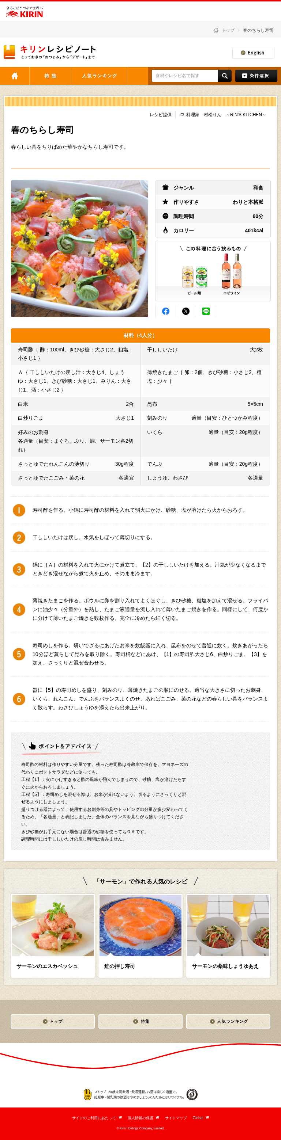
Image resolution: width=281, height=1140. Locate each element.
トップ (228, 30)
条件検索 (256, 76)
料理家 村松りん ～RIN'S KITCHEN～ (226, 114)
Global (201, 1118)
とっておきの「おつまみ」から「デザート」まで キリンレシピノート (50, 52)
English (253, 53)
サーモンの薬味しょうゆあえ (225, 966)
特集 (50, 76)
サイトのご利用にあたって (97, 1118)
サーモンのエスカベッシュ (47, 966)
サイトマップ (176, 1118)
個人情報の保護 (143, 1118)
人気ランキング (99, 76)
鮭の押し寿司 (119, 966)
